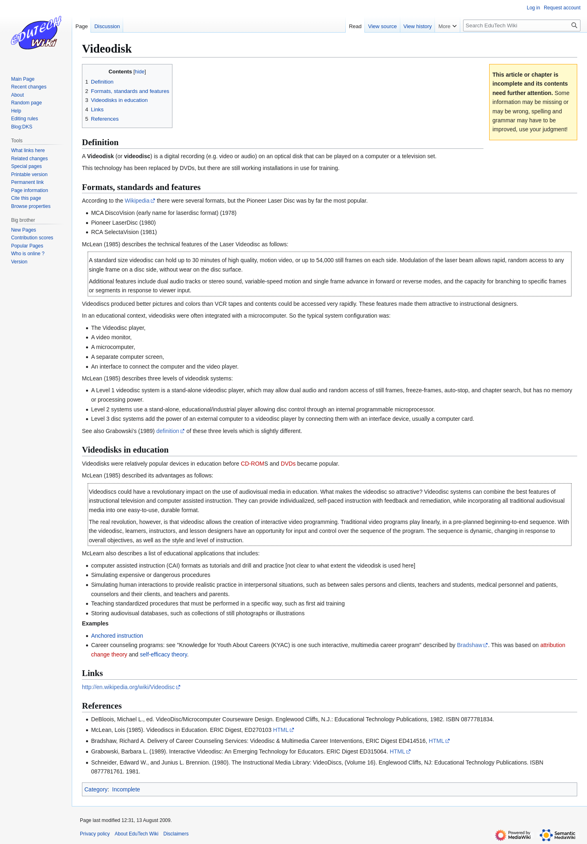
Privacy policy (95, 834)
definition (167, 431)
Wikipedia (137, 200)
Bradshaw (469, 645)
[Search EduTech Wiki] (521, 25)
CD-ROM (253, 463)
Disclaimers (176, 834)
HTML (281, 730)
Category (96, 789)
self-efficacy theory (163, 654)
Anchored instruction (117, 635)
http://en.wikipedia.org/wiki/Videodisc (128, 687)
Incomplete (126, 789)
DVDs (288, 463)
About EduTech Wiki (136, 834)
